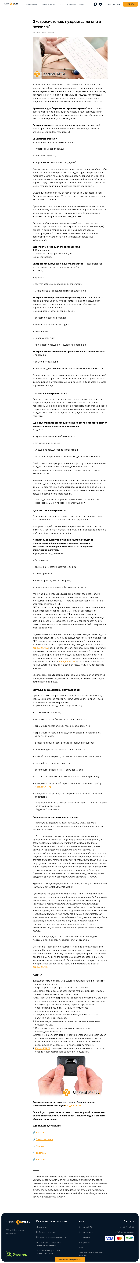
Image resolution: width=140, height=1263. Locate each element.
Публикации (71, 4)
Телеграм (41, 1153)
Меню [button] (81, 4)
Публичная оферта (45, 1232)
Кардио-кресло (48, 4)
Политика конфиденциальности (51, 1237)
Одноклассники (44, 1139)
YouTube (40, 1159)
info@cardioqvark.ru (124, 1232)
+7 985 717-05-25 (112, 4)
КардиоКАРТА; (43, 786)
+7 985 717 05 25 (126, 1227)
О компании (84, 1237)
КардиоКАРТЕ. (40, 967)
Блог (61, 4)
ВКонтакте (41, 1146)
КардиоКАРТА (31, 4)
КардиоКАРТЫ (67, 661)
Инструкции (84, 1243)
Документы (41, 1227)
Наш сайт (41, 1132)
